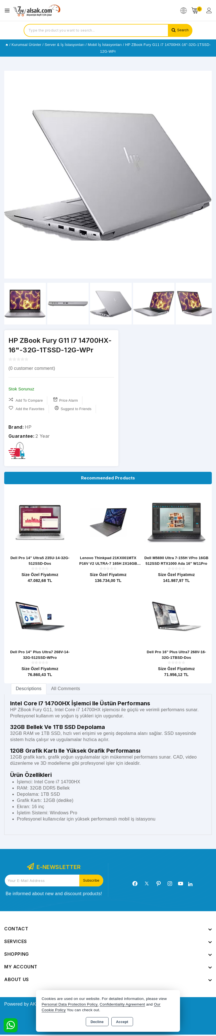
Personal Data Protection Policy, (70, 1004)
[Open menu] (8, 11)
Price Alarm (67, 400)
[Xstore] (37, 10)
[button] (205, 174)
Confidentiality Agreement (122, 1004)
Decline (97, 1022)
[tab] (28, 689)
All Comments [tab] (65, 690)
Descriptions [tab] (29, 690)
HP (28, 427)
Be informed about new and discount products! (54, 895)
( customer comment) (31, 368)
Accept (122, 1022)
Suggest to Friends (75, 408)
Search (182, 30)
